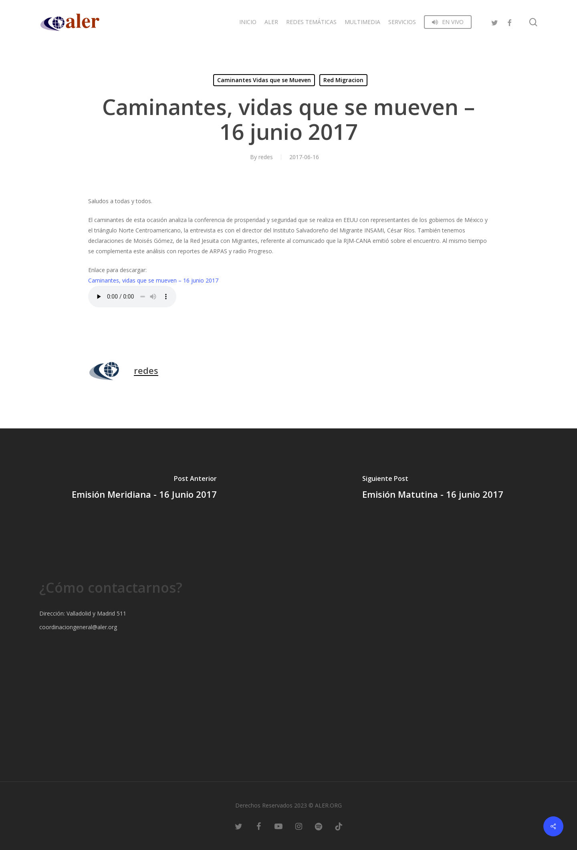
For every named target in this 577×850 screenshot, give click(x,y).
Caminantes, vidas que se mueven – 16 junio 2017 (153, 280)
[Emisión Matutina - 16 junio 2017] (432, 488)
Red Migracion (343, 80)
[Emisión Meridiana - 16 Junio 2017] (144, 488)
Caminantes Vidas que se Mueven (264, 80)
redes (265, 157)
